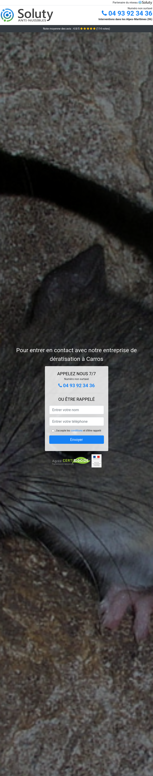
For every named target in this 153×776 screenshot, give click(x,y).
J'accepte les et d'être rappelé (78, 430)
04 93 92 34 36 (127, 13)
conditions (77, 430)
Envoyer (76, 439)
